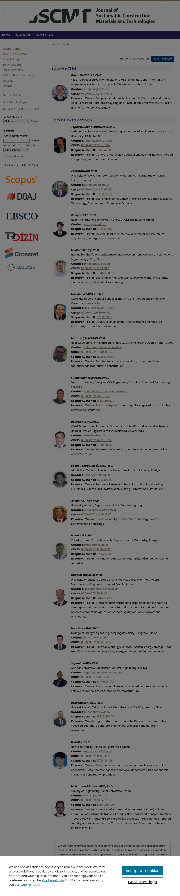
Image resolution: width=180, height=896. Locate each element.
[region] (90, 876)
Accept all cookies (142, 870)
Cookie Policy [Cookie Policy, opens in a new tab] (30, 885)
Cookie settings (53, 880)
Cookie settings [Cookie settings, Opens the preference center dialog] (142, 881)
